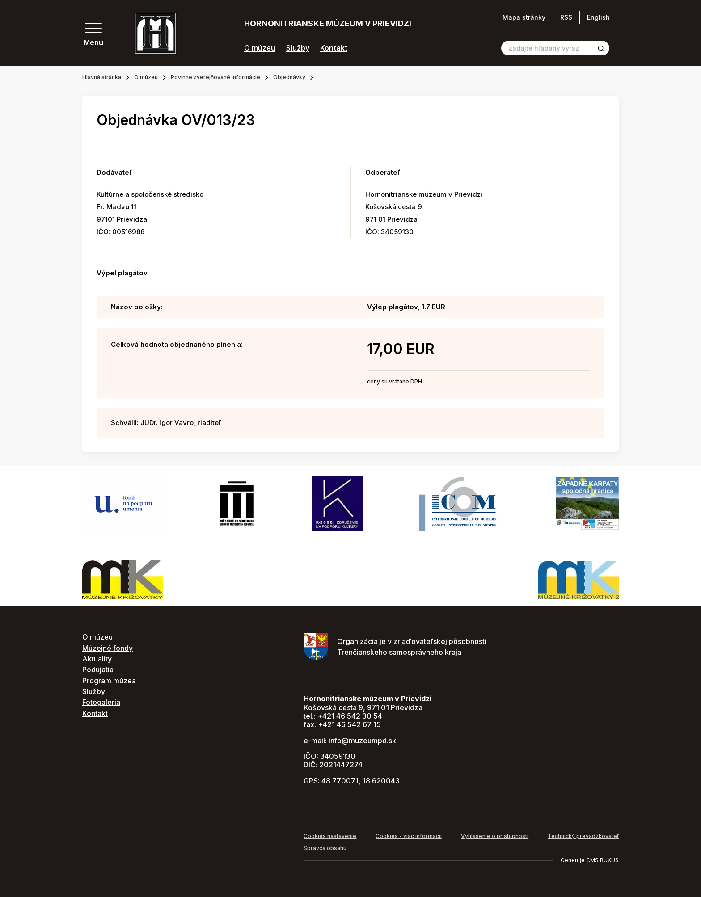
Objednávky (289, 77)
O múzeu (259, 48)
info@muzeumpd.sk (362, 740)
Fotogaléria (101, 702)
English (598, 17)
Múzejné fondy (107, 648)
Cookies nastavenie (330, 836)
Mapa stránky (524, 17)
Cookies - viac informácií (409, 836)
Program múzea (109, 680)
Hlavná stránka (101, 77)
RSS (566, 17)
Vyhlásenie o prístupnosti (494, 836)
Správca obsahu (325, 848)
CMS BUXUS (602, 860)
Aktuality (97, 658)
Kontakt (333, 48)
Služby (297, 48)
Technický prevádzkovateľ (583, 836)
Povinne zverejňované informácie (215, 77)
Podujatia (98, 669)
